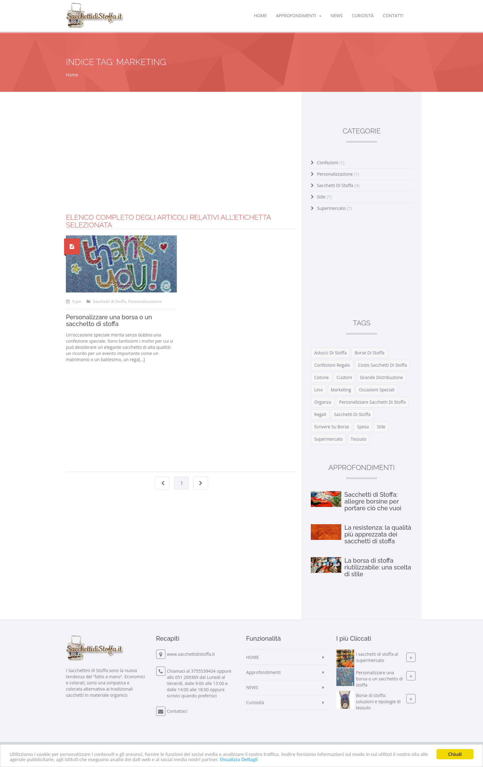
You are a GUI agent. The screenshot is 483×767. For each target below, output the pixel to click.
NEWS (337, 15)
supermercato (328, 439)
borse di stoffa (369, 353)
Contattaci (177, 711)
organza (322, 402)
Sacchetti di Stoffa (338, 185)
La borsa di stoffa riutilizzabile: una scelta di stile (377, 567)
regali (320, 414)
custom (344, 377)
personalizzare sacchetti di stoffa (372, 402)
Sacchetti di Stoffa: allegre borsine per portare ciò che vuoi (372, 501)
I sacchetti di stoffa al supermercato (377, 657)
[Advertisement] (181, 170)
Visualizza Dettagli (239, 760)
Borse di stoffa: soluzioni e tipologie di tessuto (378, 701)
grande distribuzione (381, 377)
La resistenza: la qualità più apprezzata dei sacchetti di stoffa (377, 534)
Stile (324, 197)
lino (318, 390)
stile (381, 427)
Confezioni (330, 162)
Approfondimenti (298, 15)
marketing (341, 390)
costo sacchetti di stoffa (382, 365)
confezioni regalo (332, 365)
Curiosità (363, 15)
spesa (363, 427)
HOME (260, 15)
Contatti (393, 15)
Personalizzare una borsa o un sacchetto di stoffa (109, 320)
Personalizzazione (338, 174)
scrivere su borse (331, 427)
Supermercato (334, 208)
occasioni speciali (377, 390)
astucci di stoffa (330, 353)
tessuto (359, 439)
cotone (321, 377)
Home (72, 75)
